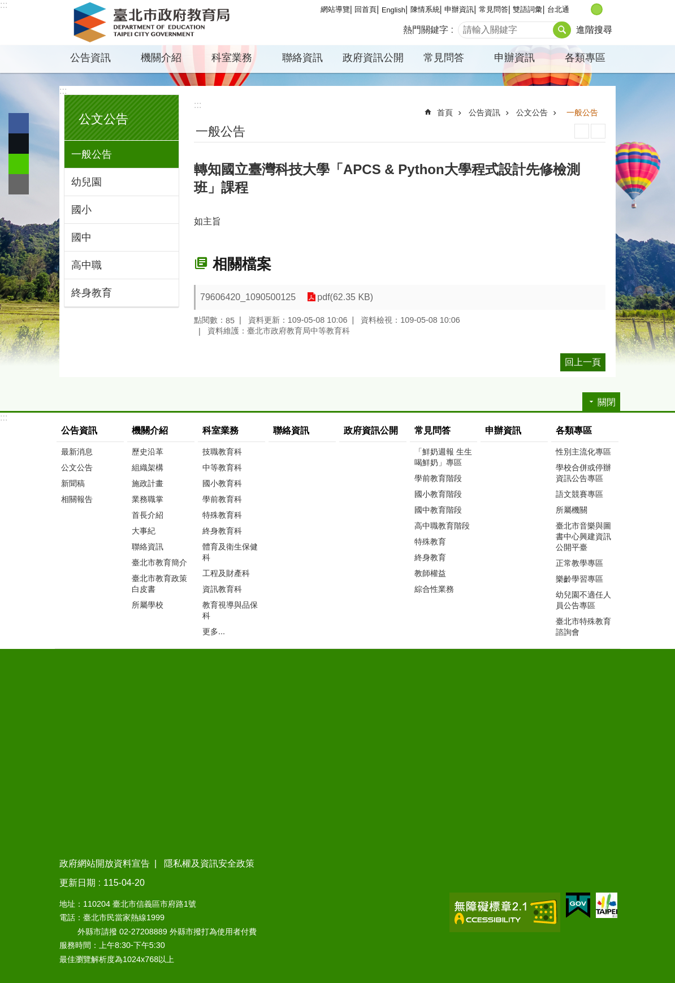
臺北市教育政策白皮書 (159, 584)
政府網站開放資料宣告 (104, 863)
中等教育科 (222, 467)
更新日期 (77, 882)
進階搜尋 (594, 29)
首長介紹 (147, 514)
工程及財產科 (226, 573)
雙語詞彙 (527, 9)
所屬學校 (147, 604)
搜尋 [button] (562, 29)
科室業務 (231, 57)
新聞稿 (73, 483)
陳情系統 (425, 9)
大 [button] (609, 9)
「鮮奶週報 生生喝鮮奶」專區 (443, 457)
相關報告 (77, 499)
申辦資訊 (459, 9)
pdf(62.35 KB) (345, 297)
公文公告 (103, 119)
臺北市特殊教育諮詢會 (583, 626)
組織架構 (147, 467)
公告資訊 (90, 57)
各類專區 (585, 57)
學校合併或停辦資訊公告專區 (583, 473)
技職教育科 (222, 451)
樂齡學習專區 (579, 578)
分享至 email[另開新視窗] (18, 184)
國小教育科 (222, 483)
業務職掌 (147, 499)
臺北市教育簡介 (159, 562)
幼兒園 (86, 182)
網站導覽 (335, 9)
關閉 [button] (607, 402)
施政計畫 (147, 483)
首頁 (445, 112)
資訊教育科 (222, 589)
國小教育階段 (438, 494)
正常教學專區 (579, 563)
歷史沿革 (147, 451)
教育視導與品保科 (230, 610)
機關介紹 (161, 57)
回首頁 (365, 9)
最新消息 (77, 451)
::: (3, 5)
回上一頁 (583, 362)
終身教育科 (222, 530)
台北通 (558, 9)
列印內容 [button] (581, 131)
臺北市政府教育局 (154, 22)
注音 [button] (598, 131)
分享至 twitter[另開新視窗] (18, 143)
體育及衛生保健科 (230, 552)
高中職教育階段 (442, 525)
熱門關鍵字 (425, 29)
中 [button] (597, 9)
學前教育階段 (438, 478)
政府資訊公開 (373, 57)
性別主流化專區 (583, 451)
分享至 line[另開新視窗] (18, 164)
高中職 (86, 265)
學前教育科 (222, 499)
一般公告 (91, 154)
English (393, 10)
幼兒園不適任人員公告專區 (583, 600)
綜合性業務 (434, 589)
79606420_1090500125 (248, 297)
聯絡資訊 (302, 57)
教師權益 (430, 573)
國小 (81, 209)
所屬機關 (571, 509)
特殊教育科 (222, 514)
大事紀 (143, 530)
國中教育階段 (438, 509)
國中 (81, 237)
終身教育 (91, 292)
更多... (213, 631)
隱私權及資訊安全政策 (209, 863)
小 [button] (585, 9)
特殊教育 (430, 541)
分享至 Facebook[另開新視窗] (18, 123)
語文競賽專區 (579, 494)
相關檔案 (242, 264)
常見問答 (493, 9)
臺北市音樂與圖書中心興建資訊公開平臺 (583, 536)
